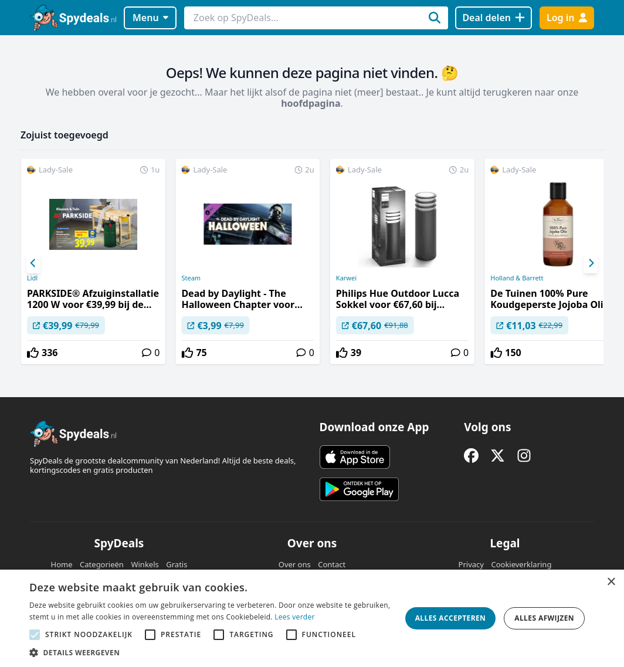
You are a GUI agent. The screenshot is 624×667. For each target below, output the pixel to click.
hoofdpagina (310, 103)
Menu (150, 17)
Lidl (32, 278)
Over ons (295, 564)
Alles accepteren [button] (450, 618)
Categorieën (102, 564)
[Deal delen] (493, 17)
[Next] (591, 263)
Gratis (176, 564)
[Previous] (33, 263)
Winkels (144, 564)
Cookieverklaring (521, 564)
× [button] (610, 582)
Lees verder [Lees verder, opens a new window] (294, 617)
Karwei (346, 278)
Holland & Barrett (516, 278)
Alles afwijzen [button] (544, 618)
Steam (191, 278)
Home (62, 564)
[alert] (312, 618)
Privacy (471, 564)
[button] (211, 652)
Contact (331, 564)
